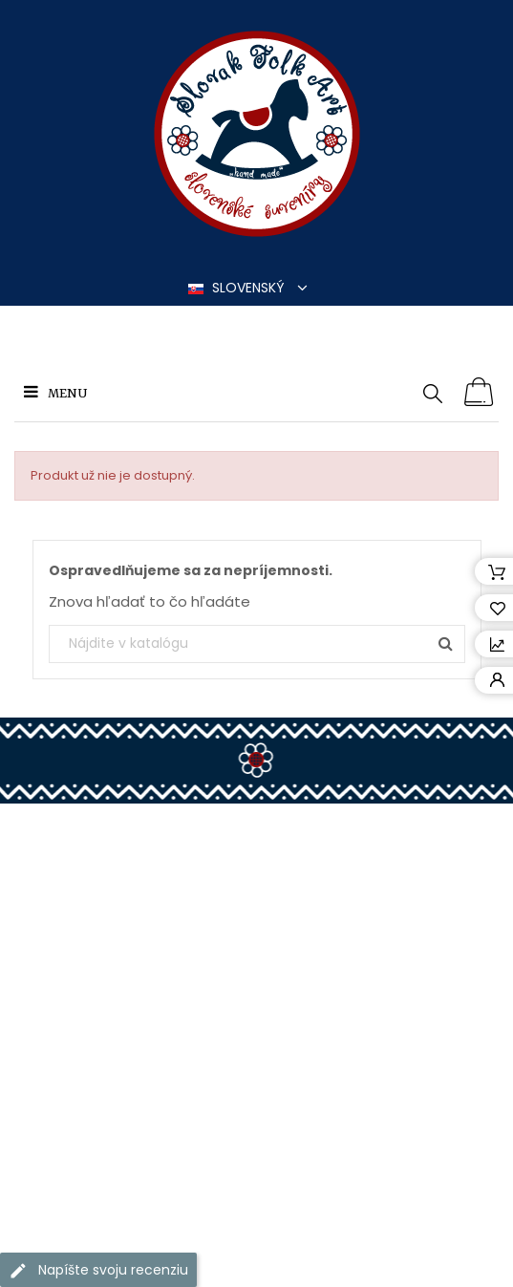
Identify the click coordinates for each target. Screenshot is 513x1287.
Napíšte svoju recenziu (98, 1270)
